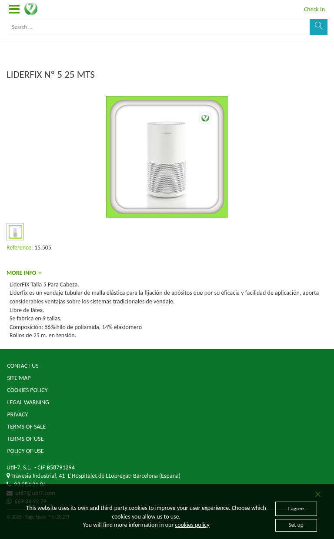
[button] (14, 9)
